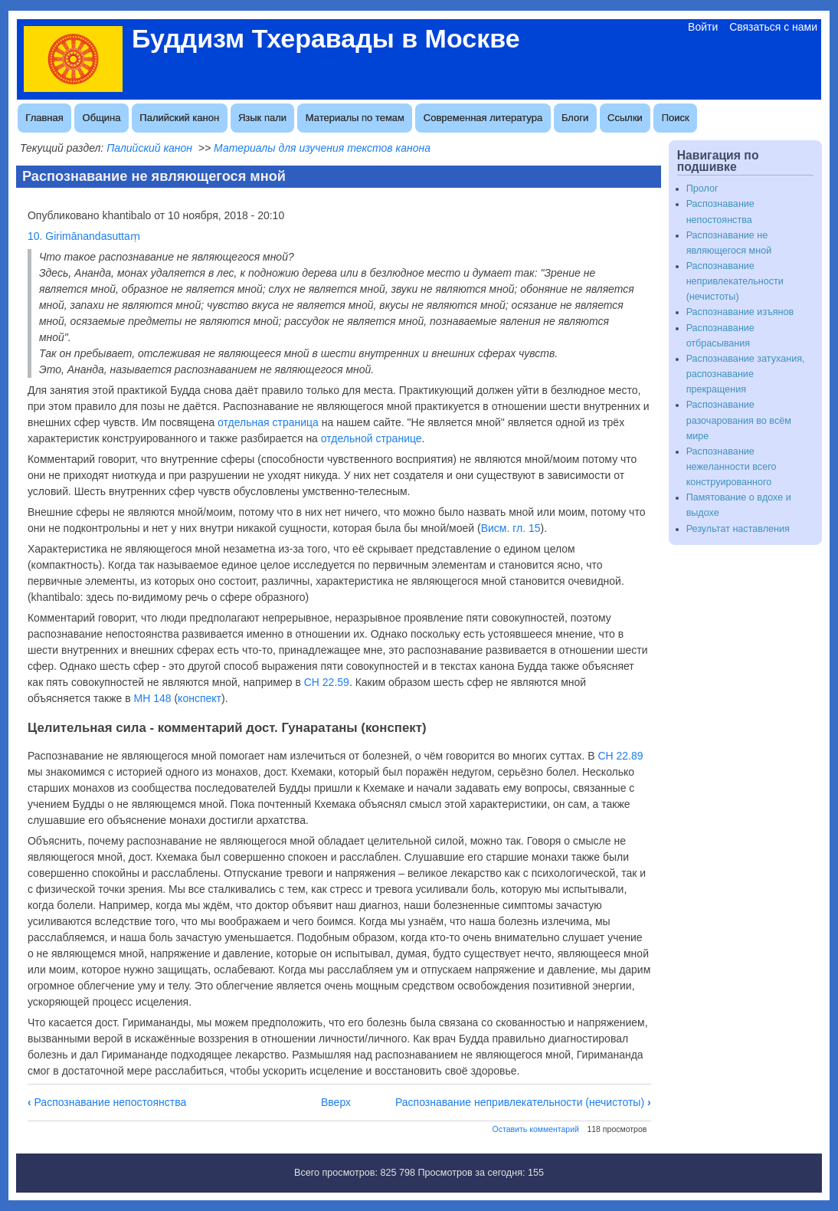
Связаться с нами (773, 27)
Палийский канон (179, 117)
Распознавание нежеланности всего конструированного (731, 466)
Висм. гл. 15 (511, 528)
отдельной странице (371, 438)
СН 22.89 (620, 756)
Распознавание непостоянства (107, 1102)
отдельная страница (268, 422)
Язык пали (262, 117)
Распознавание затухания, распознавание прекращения (745, 374)
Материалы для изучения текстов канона (322, 148)
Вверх (336, 1102)
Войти (703, 27)
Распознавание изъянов (740, 312)
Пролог (702, 188)
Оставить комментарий (536, 1129)
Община (102, 117)
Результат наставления (738, 528)
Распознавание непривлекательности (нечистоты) (523, 1102)
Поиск (675, 117)
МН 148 (153, 698)
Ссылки (625, 117)
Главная (44, 117)
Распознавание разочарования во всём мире (738, 420)
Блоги (574, 117)
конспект (199, 698)
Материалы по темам (355, 117)
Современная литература (483, 117)
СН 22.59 (326, 682)
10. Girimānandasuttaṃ (84, 236)
